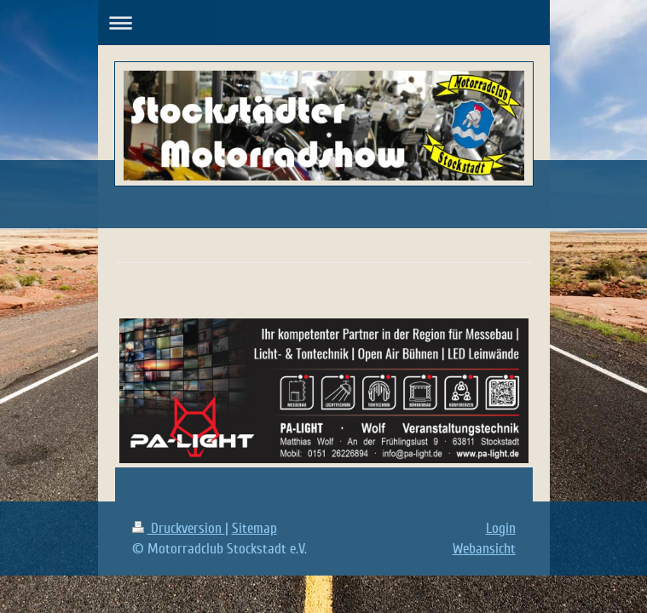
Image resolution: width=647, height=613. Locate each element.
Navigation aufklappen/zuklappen (324, 22)
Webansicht (484, 549)
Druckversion (178, 528)
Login (501, 528)
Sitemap (254, 528)
